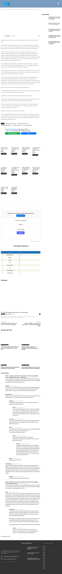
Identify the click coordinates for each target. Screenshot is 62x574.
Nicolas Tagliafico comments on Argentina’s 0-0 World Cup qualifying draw (31, 324)
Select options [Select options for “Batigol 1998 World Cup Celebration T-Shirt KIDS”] (24, 153)
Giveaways (3, 314)
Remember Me (20, 229)
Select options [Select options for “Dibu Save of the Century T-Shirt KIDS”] (3, 153)
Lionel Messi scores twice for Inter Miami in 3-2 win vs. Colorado (55, 18)
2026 (44, 546)
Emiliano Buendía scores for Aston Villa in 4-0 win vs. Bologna (55, 42)
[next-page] (45, 48)
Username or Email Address (20, 220)
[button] (59, 1)
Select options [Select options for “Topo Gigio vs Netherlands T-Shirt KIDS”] (3, 173)
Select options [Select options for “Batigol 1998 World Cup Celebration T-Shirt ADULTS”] (24, 173)
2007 (44, 568)
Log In (28, 133)
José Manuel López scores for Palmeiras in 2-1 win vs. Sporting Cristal (54, 36)
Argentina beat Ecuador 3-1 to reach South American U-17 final (55, 30)
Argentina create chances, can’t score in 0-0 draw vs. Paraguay (9, 324)
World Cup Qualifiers (27, 125)
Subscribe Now (21, 215)
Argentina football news (10, 123)
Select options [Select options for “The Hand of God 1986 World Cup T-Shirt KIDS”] (14, 153)
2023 (44, 552)
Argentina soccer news (6, 125)
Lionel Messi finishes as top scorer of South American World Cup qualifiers (31, 368)
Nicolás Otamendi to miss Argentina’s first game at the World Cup (10, 368)
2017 (44, 564)
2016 (44, 566)
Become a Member (12, 133)
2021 (44, 556)
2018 (44, 562)
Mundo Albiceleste (17, 125)
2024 (44, 550)
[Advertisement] (20, 23)
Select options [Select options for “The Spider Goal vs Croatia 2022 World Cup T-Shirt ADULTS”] (14, 174)
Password (21, 224)
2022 (44, 554)
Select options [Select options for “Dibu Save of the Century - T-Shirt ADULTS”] (3, 193)
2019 (44, 560)
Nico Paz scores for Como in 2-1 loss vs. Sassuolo (55, 24)
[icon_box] (8, 559)
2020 (44, 558)
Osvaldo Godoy (8, 314)
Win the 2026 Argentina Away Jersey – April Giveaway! (14, 312)
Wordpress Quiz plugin (36, 241)
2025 (44, 548)
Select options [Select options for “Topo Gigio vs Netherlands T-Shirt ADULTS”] (14, 193)
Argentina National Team (23, 123)
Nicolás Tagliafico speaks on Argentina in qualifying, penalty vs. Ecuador (30, 348)
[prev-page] (43, 48)
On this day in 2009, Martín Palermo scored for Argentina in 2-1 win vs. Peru (9, 348)
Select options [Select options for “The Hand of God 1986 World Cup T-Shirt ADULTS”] (35, 173)
